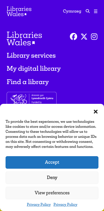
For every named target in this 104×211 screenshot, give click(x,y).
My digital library (34, 68)
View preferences (52, 193)
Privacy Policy (39, 204)
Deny (52, 177)
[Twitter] (84, 36)
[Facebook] (73, 36)
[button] (95, 111)
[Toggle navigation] (95, 11)
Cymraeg (72, 11)
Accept (52, 162)
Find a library (28, 81)
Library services (31, 55)
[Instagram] (94, 36)
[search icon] (88, 11)
